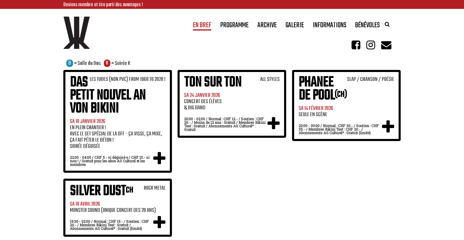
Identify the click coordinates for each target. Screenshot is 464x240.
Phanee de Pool (323, 89)
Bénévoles (367, 27)
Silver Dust (101, 191)
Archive (267, 27)
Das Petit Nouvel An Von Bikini (108, 96)
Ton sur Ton (212, 83)
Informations (329, 27)
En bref (202, 27)
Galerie (295, 27)
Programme (234, 27)
